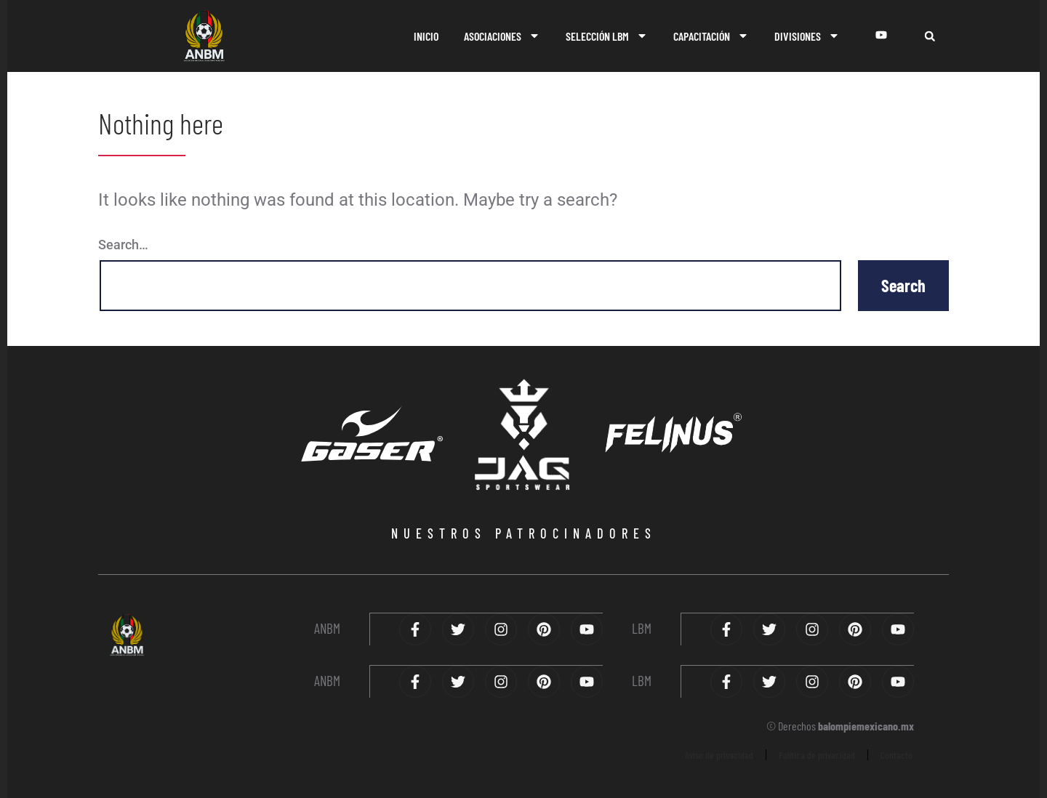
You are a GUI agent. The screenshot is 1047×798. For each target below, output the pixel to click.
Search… (123, 244)
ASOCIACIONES (502, 36)
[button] (930, 36)
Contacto (896, 753)
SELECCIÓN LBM (607, 36)
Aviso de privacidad (719, 753)
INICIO (426, 36)
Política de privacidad (817, 753)
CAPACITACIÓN (711, 36)
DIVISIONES (807, 36)
